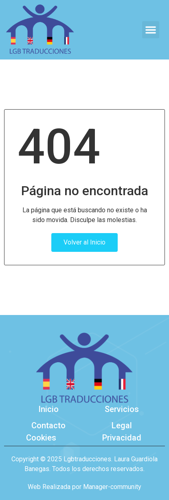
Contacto (48, 425)
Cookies (41, 438)
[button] (150, 29)
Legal (122, 425)
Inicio (48, 409)
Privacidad (121, 438)
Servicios (122, 409)
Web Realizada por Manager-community (84, 487)
